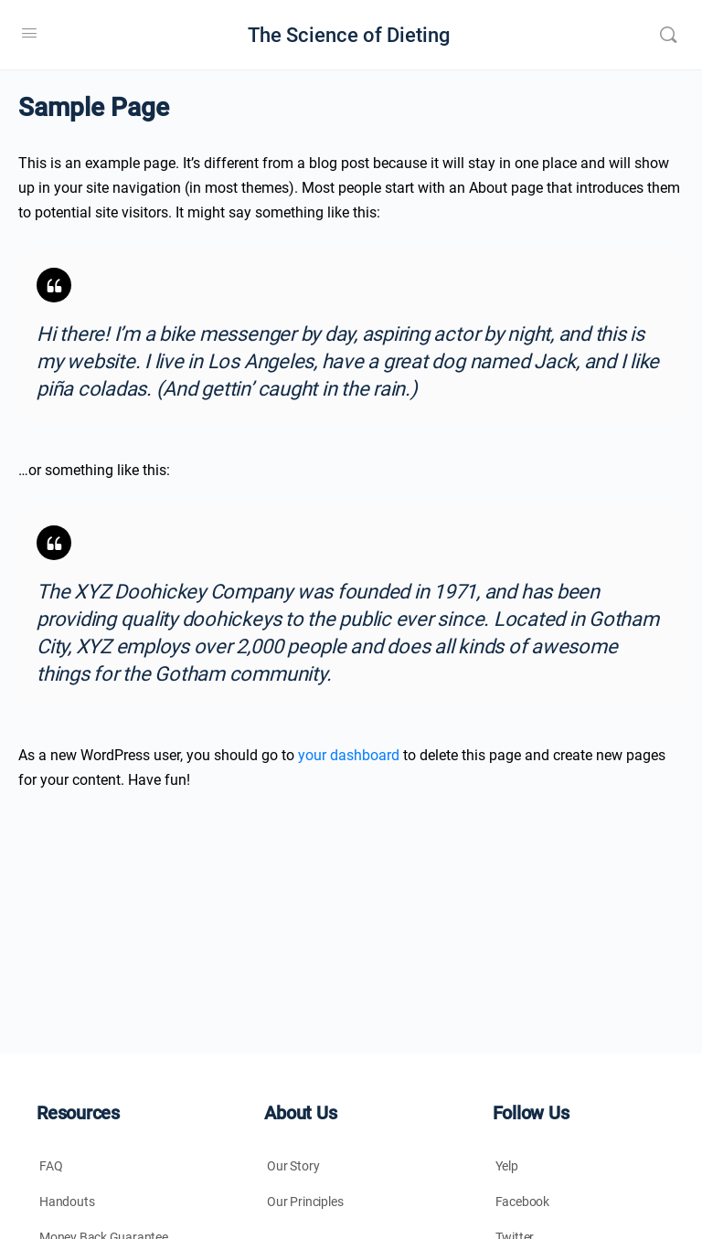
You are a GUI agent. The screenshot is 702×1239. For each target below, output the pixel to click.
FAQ (50, 1166)
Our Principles (305, 1201)
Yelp (506, 1166)
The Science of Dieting (349, 35)
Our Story (293, 1166)
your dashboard (348, 755)
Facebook (522, 1201)
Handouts (66, 1201)
